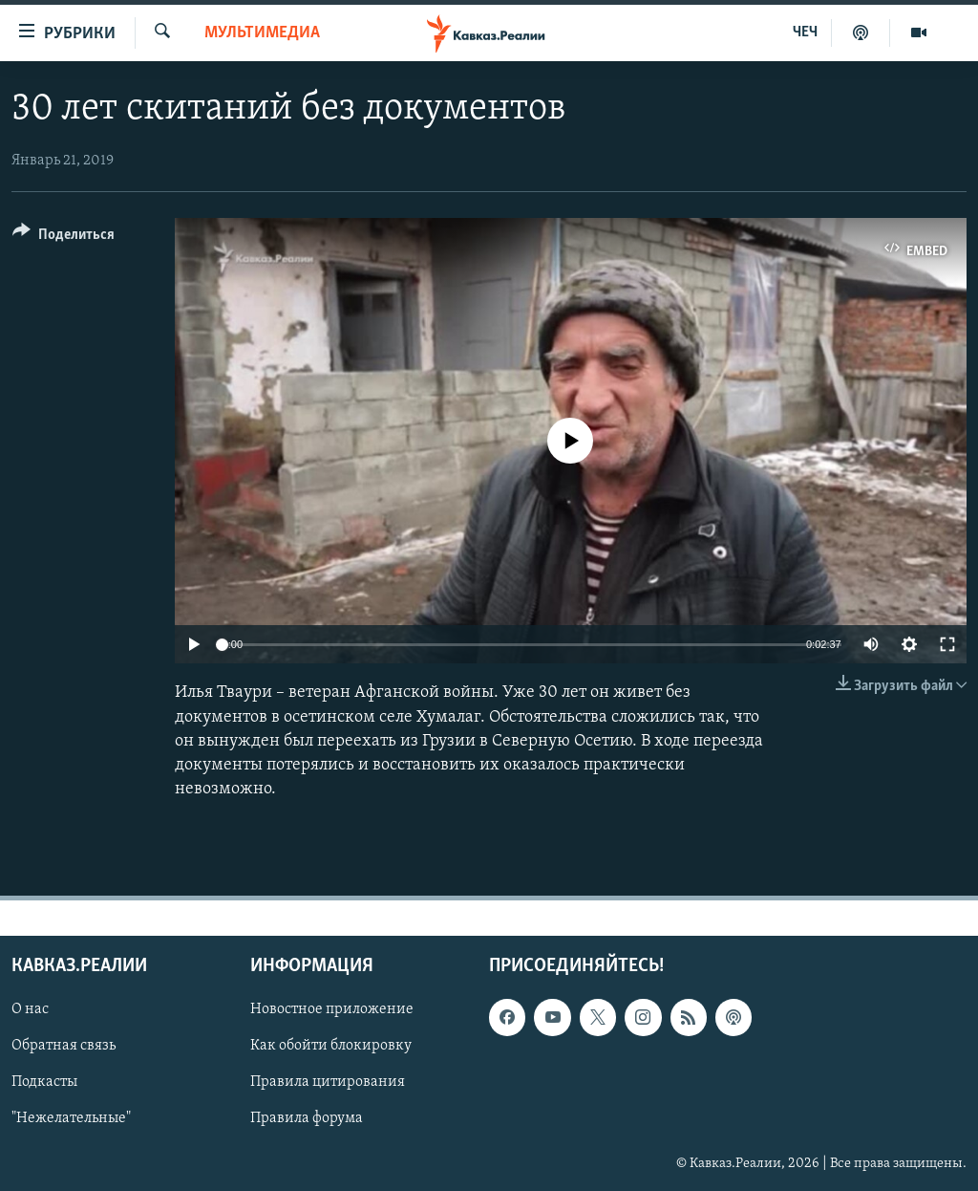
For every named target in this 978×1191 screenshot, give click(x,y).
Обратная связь (63, 1046)
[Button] (63, 237)
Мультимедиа (262, 33)
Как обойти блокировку (331, 1046)
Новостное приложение (332, 1010)
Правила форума (306, 1119)
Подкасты (44, 1083)
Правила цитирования (327, 1083)
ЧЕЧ (805, 32)
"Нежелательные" (71, 1119)
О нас (30, 1010)
